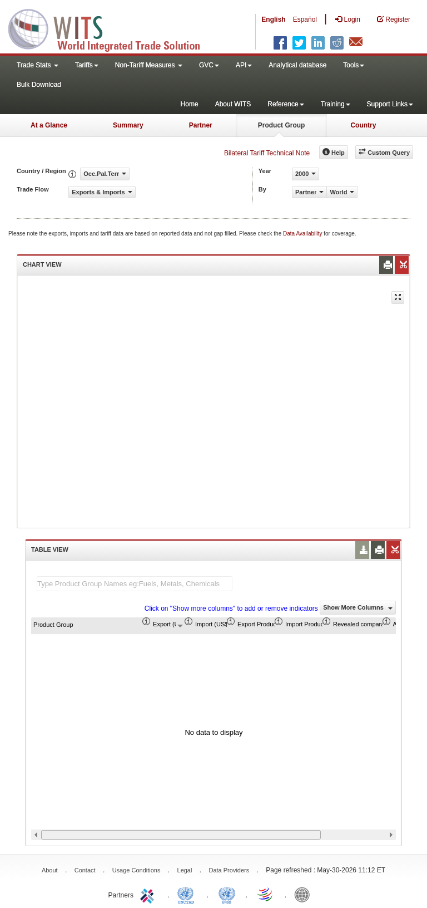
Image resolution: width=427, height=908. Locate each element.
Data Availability (303, 233)
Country (363, 125)
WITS (111, 28)
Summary (128, 125)
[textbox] (134, 583)
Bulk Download (39, 85)
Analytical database (297, 65)
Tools (353, 65)
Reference (285, 104)
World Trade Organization (266, 894)
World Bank (305, 894)
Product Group (281, 125)
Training (335, 104)
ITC (149, 894)
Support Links (390, 104)
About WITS (233, 104)
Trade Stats (37, 65)
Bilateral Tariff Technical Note (267, 153)
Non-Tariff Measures (148, 65)
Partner (200, 125)
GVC (209, 65)
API (244, 65)
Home (189, 104)
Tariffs (86, 65)
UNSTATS (227, 894)
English (273, 19)
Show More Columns (358, 607)
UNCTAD (188, 894)
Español (305, 19)
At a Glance (49, 125)
